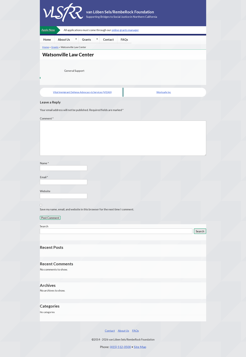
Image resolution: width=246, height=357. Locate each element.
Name (44, 163)
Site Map (140, 347)
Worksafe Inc (163, 92)
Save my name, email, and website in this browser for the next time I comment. (87, 209)
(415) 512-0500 (120, 347)
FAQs (124, 39)
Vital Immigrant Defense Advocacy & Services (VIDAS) (82, 92)
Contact (108, 39)
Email (44, 177)
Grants (86, 39)
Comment (46, 118)
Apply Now (48, 30)
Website (45, 191)
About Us (64, 39)
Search (44, 226)
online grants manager (125, 30)
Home (47, 39)
